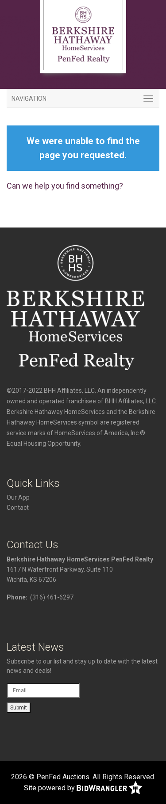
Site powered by (83, 788)
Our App (18, 497)
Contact (18, 507)
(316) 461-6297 (51, 597)
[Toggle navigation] (83, 98)
